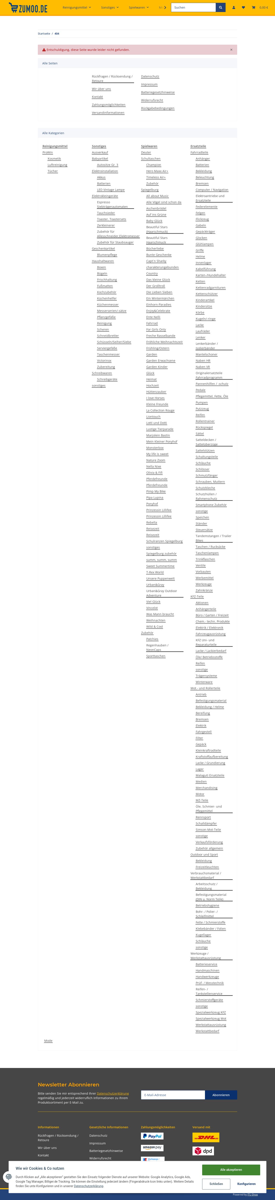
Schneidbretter (108, 336)
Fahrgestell (204, 732)
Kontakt (97, 97)
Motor (200, 794)
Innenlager (203, 263)
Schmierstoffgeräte (209, 1000)
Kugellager (203, 935)
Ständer (201, 523)
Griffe (200, 250)
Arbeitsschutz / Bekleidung (206, 886)
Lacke (200, 325)
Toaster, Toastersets (111, 219)
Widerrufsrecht (152, 100)
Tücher (53, 171)
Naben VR (203, 367)
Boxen (101, 267)
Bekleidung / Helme (210, 707)
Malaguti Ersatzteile (210, 775)
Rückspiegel (204, 427)
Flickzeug (202, 219)
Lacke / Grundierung (210, 763)
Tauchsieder (106, 213)
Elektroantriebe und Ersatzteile (210, 198)
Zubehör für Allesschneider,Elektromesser (118, 233)
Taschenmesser (108, 354)
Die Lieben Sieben (159, 292)
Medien (201, 781)
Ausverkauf (100, 152)
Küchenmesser (108, 304)
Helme (200, 256)
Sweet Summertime (160, 566)
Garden (151, 354)
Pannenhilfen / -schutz (212, 384)
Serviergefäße (107, 348)
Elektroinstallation (105, 171)
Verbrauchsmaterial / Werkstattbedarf (206, 875)
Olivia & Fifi (154, 473)
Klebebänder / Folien (211, 929)
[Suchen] (193, 7)
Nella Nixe (153, 466)
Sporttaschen (155, 656)
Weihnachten (155, 620)
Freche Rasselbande (160, 336)
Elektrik (201, 725)
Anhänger (203, 158)
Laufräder (203, 331)
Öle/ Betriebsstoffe (209, 657)
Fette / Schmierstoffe (210, 922)
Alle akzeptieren (231, 1169)
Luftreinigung (57, 165)
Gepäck (201, 744)
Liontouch (153, 417)
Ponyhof (152, 504)
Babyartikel (100, 158)
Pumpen (202, 402)
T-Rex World (155, 572)
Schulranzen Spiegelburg (164, 541)
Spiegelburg (150, 190)
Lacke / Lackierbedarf (211, 651)
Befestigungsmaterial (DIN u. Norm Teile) (211, 897)
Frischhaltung (107, 280)
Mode (48, 1041)
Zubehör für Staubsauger (115, 242)
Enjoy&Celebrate (158, 311)
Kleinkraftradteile (208, 750)
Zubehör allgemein (209, 848)
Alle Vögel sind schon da (163, 202)
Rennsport (203, 817)
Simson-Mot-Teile (208, 830)
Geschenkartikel (103, 248)
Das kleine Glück (158, 280)
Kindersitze (204, 306)
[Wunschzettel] (243, 7)
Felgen (200, 213)
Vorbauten (203, 572)
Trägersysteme (206, 676)
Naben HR (203, 360)
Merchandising (206, 788)
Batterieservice (206, 964)
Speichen (202, 517)
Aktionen (202, 603)
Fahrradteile (199, 152)
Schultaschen (150, 158)
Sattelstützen (205, 450)
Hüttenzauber (156, 392)
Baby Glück (154, 221)
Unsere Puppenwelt (160, 578)
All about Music (157, 196)
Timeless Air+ (156, 177)
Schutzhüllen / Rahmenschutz (206, 496)
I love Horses (155, 398)
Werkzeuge (204, 584)
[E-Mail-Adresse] (173, 1095)
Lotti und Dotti (156, 423)
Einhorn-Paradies (158, 304)
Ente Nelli (153, 317)
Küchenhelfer (107, 298)
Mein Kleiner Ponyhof (161, 441)
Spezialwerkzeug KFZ (211, 1012)
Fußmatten (105, 286)
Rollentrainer (205, 421)
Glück (150, 373)
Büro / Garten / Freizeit (212, 615)
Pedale (200, 390)
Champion (153, 165)
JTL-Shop (253, 1194)
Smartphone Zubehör (211, 505)
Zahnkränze (204, 590)
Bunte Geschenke (158, 255)
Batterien (103, 183)
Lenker (200, 337)
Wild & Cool (154, 626)
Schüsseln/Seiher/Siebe (114, 342)
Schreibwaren (102, 373)
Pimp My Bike (156, 491)
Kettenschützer (207, 294)
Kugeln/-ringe (205, 319)
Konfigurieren (246, 1184)
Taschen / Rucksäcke (210, 547)
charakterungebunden (162, 267)
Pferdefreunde (156, 479)
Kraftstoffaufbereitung (212, 757)
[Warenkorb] (260, 7)
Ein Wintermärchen (160, 298)
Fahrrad (152, 323)
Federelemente (206, 207)
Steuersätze (204, 530)
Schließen (216, 1184)
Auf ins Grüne (156, 215)
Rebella (151, 522)
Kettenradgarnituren (211, 288)
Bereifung (203, 713)
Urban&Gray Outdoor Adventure (161, 593)
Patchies (152, 639)
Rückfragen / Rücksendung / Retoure (112, 78)
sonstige (202, 511)
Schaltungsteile (207, 457)
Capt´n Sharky (156, 261)
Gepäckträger (205, 231)
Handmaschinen (207, 970)
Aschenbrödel (156, 208)
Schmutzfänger (207, 475)
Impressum (149, 84)
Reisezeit (152, 529)
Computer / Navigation (212, 190)
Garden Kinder (157, 367)
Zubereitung (106, 367)
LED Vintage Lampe (111, 190)
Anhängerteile (206, 609)
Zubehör (152, 183)
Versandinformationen (108, 113)
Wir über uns (101, 89)
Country (152, 273)
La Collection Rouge (160, 410)
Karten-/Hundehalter (211, 275)
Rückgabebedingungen (157, 108)
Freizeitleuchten (207, 867)
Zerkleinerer (106, 225)
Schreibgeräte (107, 379)
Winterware (204, 682)
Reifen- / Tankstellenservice (209, 991)
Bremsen (202, 183)
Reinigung (104, 323)
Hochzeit (152, 385)
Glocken (201, 238)
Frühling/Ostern (157, 348)
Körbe (200, 312)
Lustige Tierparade (159, 429)
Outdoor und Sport (204, 854)
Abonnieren (221, 1095)
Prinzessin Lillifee (158, 510)
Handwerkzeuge (207, 977)
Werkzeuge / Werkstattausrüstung (206, 955)
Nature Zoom (155, 460)
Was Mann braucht (160, 614)
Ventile (201, 565)
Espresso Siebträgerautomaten (112, 204)
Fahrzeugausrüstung (211, 634)
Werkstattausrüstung (211, 1025)
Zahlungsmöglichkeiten (108, 105)
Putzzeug (202, 409)
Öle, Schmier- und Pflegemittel (209, 808)
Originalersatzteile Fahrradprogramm (209, 375)
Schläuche (203, 463)
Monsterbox (154, 448)
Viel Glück (153, 602)
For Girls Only (156, 329)
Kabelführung (206, 269)
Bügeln (102, 273)
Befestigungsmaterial (211, 701)
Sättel (200, 433)
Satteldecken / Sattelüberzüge (207, 442)
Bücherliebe (155, 248)
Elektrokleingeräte (105, 196)
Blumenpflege (107, 255)
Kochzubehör (106, 292)
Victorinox (104, 360)
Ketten (200, 281)
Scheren (103, 329)
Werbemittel (205, 578)
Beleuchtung (205, 177)
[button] (233, 7)
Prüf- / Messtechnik (210, 983)
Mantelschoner (206, 354)
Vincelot (152, 608)
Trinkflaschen (205, 559)
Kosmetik (54, 158)
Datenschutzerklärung (113, 1093)
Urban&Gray (155, 585)
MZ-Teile (202, 800)
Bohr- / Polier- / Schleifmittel (207, 914)
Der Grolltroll (155, 286)
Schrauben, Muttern (210, 482)
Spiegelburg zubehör (161, 553)
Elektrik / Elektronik (209, 628)
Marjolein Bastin (158, 435)
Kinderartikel (205, 300)
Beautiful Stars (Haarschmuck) (157, 229)
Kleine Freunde (157, 404)
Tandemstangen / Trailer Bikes (213, 538)
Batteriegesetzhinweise (158, 92)
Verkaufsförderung (209, 842)
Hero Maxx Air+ (157, 171)
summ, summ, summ (161, 560)
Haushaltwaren (103, 261)
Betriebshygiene (207, 905)
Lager (200, 769)
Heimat (151, 379)
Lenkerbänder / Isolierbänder (207, 346)
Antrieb (201, 694)
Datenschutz (150, 76)
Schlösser (202, 469)
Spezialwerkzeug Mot (211, 1018)
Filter (199, 738)
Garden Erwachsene (160, 360)
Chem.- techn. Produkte (213, 621)
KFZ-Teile (197, 596)
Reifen (200, 415)
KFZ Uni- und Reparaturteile (206, 642)
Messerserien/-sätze (111, 311)
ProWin (48, 152)
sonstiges (98, 385)
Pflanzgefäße (106, 317)
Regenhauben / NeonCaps (157, 647)
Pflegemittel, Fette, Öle (212, 396)
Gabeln (201, 225)
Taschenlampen (207, 553)
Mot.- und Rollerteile (205, 688)
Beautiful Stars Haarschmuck (157, 240)
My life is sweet (157, 454)
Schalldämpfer (206, 823)
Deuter (146, 152)
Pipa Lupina (154, 497)
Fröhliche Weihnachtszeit (164, 342)
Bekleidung (204, 171)
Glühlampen (205, 244)
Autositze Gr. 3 (107, 165)
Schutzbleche (205, 488)
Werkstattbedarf (207, 1031)
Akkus (101, 177)
